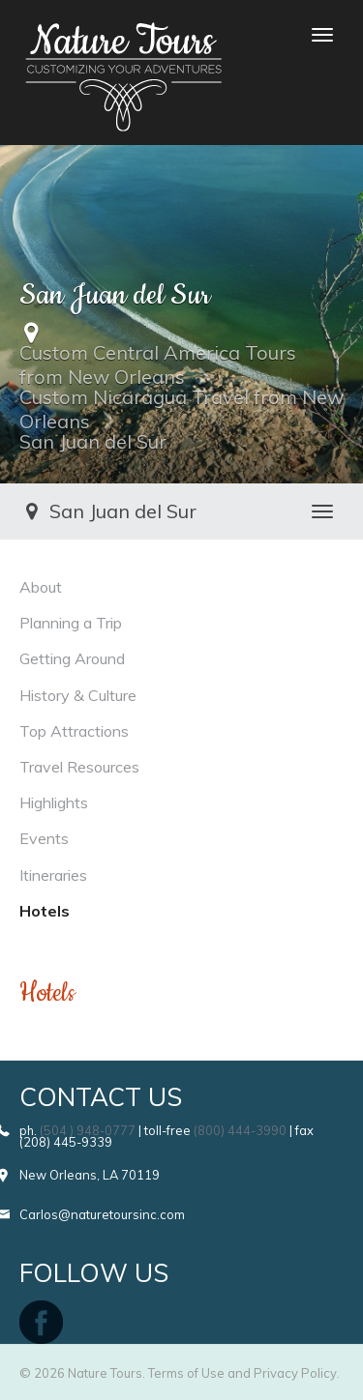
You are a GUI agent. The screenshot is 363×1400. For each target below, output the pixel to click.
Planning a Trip (70, 622)
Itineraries (53, 875)
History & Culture (77, 695)
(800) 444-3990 (240, 1130)
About (40, 587)
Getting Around (72, 658)
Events (44, 838)
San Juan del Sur (92, 441)
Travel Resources (79, 766)
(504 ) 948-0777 (88, 1130)
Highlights (53, 802)
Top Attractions (74, 731)
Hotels (44, 910)
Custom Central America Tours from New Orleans (157, 364)
